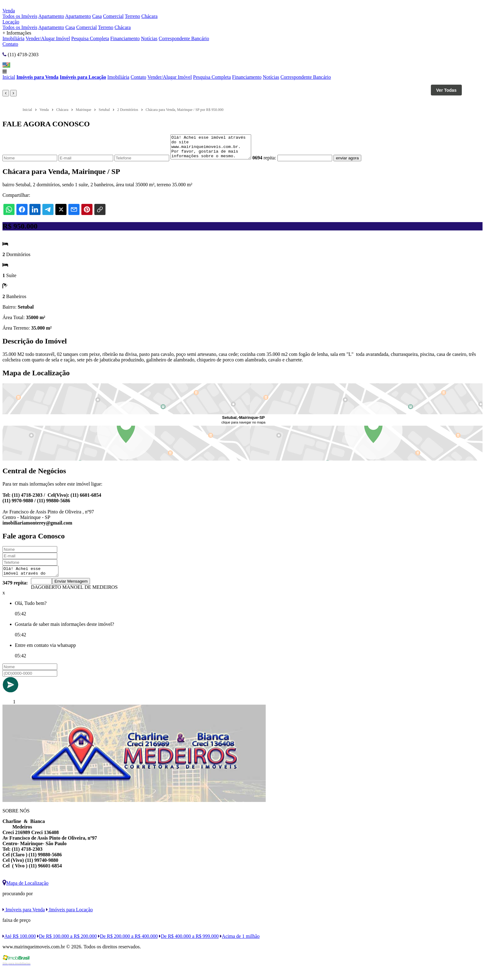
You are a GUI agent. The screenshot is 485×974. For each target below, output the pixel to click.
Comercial (113, 16)
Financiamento (125, 38)
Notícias (149, 38)
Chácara (149, 16)
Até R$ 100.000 (19, 942)
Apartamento (51, 16)
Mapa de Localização (25, 889)
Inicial (8, 77)
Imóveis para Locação (83, 77)
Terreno (132, 16)
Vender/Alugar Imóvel (48, 38)
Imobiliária (13, 38)
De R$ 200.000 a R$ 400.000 (128, 942)
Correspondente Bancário (184, 38)
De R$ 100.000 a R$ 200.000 (67, 942)
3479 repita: (15, 589)
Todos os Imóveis (19, 16)
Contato (10, 44)
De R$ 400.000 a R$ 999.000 (189, 942)
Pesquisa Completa (90, 38)
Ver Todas (446, 90)
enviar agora (356, 162)
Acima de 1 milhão (240, 942)
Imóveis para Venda (37, 77)
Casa (97, 16)
